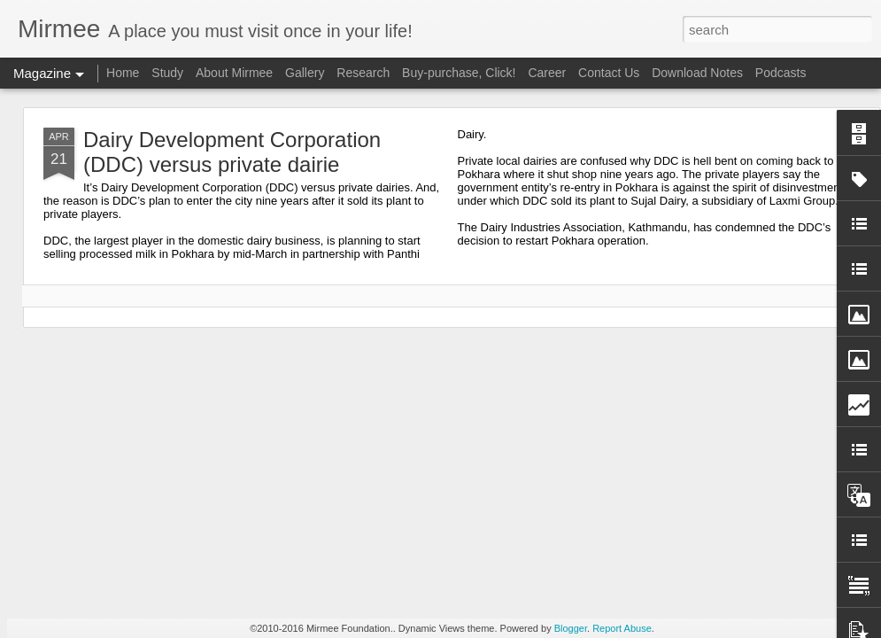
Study (167, 73)
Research (363, 73)
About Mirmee (234, 73)
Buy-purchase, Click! (458, 73)
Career (547, 73)
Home (122, 73)
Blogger (570, 628)
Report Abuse (622, 628)
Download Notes (697, 73)
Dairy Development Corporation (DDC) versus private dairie (232, 152)
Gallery (304, 73)
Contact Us (608, 73)
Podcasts (781, 73)
